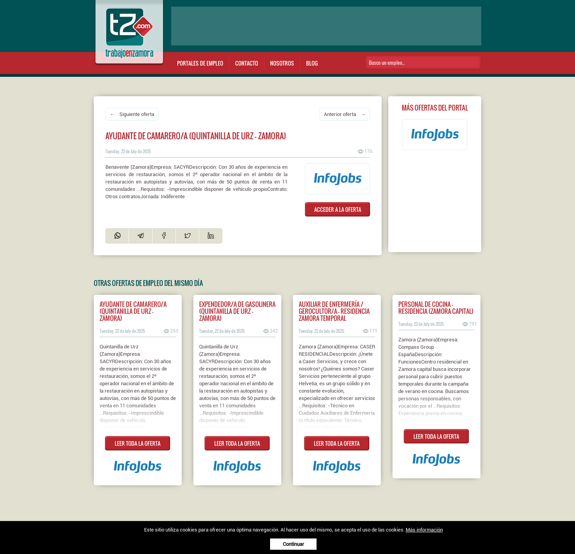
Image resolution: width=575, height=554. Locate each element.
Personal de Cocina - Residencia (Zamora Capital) (435, 308)
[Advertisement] (326, 26)
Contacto (246, 63)
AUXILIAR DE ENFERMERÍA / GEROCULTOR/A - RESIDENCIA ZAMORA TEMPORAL (334, 311)
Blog (312, 63)
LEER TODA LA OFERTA (137, 443)
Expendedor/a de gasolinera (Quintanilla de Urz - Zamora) (237, 311)
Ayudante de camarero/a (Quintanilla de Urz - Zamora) (133, 311)
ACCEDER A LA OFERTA (337, 209)
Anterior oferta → (345, 114)
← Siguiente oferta (132, 114)
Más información (424, 530)
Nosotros (282, 63)
